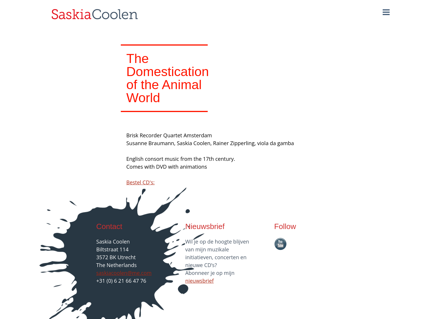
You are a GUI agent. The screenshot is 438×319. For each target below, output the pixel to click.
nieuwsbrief (199, 280)
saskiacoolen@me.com (124, 272)
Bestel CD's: (140, 182)
